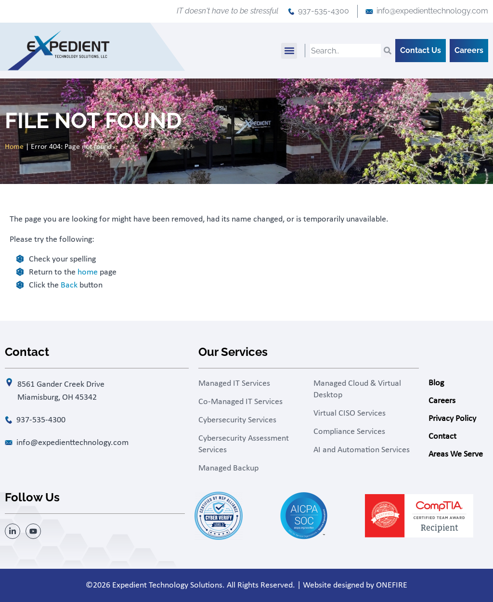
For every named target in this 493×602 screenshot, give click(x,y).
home (88, 272)
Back (69, 285)
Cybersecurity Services (237, 420)
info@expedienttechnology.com (432, 10)
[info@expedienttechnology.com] (369, 11)
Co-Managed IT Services (240, 401)
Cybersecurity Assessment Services (243, 444)
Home (14, 147)
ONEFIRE (391, 585)
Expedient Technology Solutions (167, 585)
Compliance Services (349, 431)
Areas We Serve (455, 454)
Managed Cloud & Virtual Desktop (357, 389)
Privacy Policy (452, 418)
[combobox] (345, 50)
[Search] (387, 50)
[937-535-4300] (291, 11)
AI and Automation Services (361, 450)
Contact (442, 436)
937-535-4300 (323, 10)
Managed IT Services (234, 383)
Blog (436, 383)
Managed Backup (228, 468)
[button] (289, 51)
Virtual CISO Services (349, 413)
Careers (441, 401)
